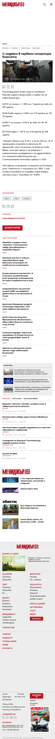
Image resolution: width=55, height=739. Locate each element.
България (7, 574)
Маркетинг (35, 574)
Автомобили (36, 607)
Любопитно (36, 584)
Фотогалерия (35, 587)
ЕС (3, 593)
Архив (5, 645)
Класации (34, 590)
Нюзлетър (36, 619)
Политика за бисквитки (11, 709)
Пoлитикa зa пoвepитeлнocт (13, 707)
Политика (6, 577)
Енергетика (7, 606)
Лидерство (7, 617)
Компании (6, 603)
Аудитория (6, 697)
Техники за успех (9, 620)
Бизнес (4, 43)
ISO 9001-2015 (20, 697)
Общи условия (7, 704)
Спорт (33, 610)
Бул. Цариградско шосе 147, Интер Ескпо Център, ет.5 (13, 726)
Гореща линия (9, 641)
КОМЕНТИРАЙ (12, 228)
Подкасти (7, 638)
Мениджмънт (9, 614)
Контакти (7, 648)
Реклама (33, 577)
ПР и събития (35, 580)
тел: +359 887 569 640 (10, 730)
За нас (5, 694)
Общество (6, 580)
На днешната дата (38, 596)
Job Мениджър (8, 623)
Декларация (7, 699)
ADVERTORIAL (8, 365)
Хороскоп (34, 593)
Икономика (6, 609)
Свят (4, 584)
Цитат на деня (36, 599)
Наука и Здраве (37, 603)
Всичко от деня (10, 554)
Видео (33, 614)
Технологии (8, 627)
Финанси (6, 601)
